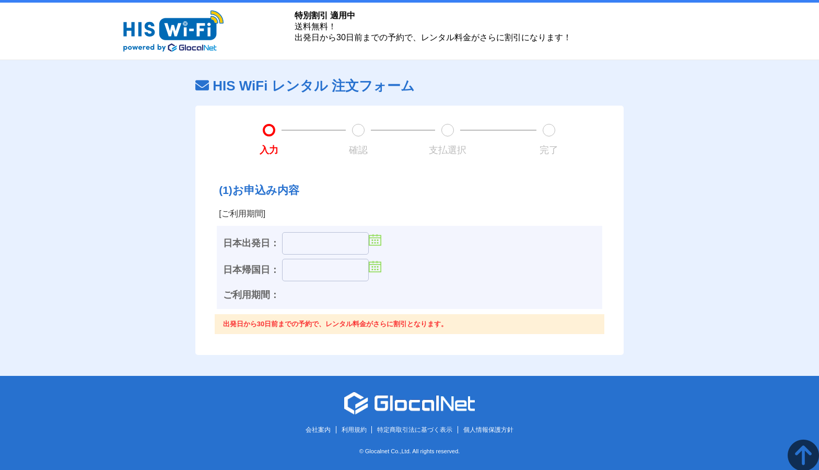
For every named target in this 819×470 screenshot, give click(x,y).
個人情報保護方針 (488, 429)
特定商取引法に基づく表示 (414, 429)
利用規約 (354, 429)
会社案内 (318, 429)
